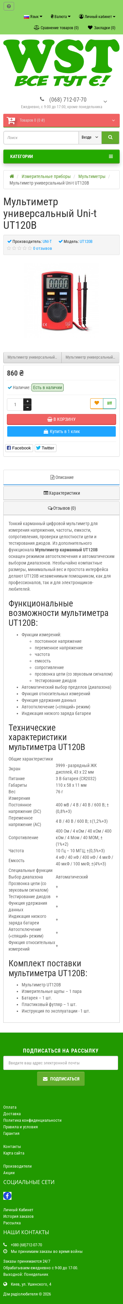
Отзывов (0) (61, 508)
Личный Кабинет (18, 1209)
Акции (9, 1172)
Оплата (9, 1107)
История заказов (18, 1216)
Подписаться (60, 1078)
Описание (62, 477)
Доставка (12, 1113)
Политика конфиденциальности (32, 1120)
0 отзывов (42, 248)
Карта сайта (13, 1153)
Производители (17, 1166)
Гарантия (11, 1133)
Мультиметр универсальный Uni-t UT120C (93, 357)
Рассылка (12, 1222)
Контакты (12, 1146)
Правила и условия (20, 1126)
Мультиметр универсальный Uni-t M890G (35, 357)
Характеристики (61, 493)
